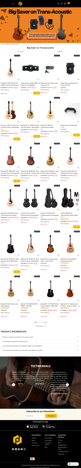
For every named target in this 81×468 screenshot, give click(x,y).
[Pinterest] (18, 447)
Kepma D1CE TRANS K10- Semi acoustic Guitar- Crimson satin (10, 172)
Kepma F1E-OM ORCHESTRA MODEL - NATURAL (29, 305)
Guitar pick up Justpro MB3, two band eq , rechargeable (30, 84)
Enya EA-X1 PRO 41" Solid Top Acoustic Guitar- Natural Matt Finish (10, 126)
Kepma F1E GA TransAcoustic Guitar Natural (9, 305)
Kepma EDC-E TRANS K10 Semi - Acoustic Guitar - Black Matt (50, 305)
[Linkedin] (16, 447)
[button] (64, 3)
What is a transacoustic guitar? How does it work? (18, 337)
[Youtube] (21, 447)
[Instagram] (24, 447)
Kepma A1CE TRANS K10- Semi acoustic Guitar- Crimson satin (30, 172)
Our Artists (34, 440)
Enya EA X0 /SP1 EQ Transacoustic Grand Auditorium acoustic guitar (49, 126)
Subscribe (51, 416)
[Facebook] (13, 447)
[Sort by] (60, 51)
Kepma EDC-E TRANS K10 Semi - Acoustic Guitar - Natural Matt (30, 126)
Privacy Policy (46, 465)
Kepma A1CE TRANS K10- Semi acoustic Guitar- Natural (50, 172)
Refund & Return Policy (62, 445)
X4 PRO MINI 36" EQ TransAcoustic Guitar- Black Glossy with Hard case (69, 214)
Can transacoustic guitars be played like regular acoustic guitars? (22, 346)
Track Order (61, 451)
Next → (46, 322)
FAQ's (59, 440)
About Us (34, 435)
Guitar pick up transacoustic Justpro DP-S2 (49, 84)
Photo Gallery (48, 435)
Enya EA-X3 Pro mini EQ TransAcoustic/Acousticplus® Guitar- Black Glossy (30, 214)
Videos (33, 438)
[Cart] (36, 92)
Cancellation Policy (63, 449)
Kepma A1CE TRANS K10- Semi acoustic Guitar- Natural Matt (30, 260)
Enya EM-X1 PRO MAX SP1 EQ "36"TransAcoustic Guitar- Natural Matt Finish (9, 214)
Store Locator (35, 443)
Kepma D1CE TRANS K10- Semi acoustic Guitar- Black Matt (10, 260)
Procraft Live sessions (48, 441)
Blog (46, 444)
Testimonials (48, 438)
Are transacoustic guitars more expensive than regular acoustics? (23, 350)
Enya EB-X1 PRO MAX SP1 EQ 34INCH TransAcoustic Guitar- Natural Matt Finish (10, 84)
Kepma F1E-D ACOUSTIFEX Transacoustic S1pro (68, 260)
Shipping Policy (62, 442)
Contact (60, 437)
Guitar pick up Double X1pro (69, 125)
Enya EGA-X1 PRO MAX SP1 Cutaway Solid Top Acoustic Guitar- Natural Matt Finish (69, 172)
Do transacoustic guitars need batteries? (15, 341)
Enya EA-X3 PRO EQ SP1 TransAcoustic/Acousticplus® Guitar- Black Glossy (50, 214)
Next (67, 384)
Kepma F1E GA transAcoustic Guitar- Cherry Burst (49, 260)
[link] (58, 4)
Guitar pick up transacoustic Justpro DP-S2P (69, 84)
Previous (13, 384)
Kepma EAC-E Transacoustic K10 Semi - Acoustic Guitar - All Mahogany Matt (70, 305)
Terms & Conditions (36, 465)
